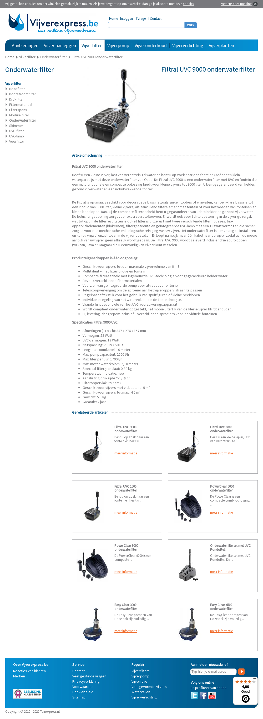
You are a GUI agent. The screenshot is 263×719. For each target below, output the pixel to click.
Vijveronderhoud (151, 45)
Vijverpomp (118, 45)
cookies (188, 4)
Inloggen (126, 18)
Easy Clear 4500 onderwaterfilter (221, 607)
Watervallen (141, 692)
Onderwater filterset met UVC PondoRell (230, 547)
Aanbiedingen (25, 45)
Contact (155, 18)
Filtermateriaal (20, 104)
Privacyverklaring (86, 681)
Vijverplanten (221, 45)
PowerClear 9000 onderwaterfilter (126, 547)
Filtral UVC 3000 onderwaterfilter (125, 429)
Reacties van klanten (29, 670)
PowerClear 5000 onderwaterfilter (222, 488)
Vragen (143, 18)
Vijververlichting (187, 45)
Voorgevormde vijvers (149, 686)
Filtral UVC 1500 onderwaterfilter (125, 488)
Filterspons (18, 109)
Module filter (19, 115)
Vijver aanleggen (60, 45)
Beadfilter (17, 88)
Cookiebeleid (82, 692)
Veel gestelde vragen (89, 676)
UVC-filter (16, 130)
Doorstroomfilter (22, 94)
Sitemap (78, 697)
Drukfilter (16, 99)
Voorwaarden (82, 686)
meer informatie (125, 453)
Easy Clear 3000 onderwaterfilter (125, 607)
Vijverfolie (139, 681)
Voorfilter (16, 141)
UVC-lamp (16, 136)
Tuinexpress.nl (50, 711)
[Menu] (254, 680)
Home (113, 18)
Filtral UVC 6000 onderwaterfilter (221, 429)
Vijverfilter (92, 45)
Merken (19, 676)
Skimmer (16, 125)
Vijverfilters (141, 670)
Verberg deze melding (236, 4)
